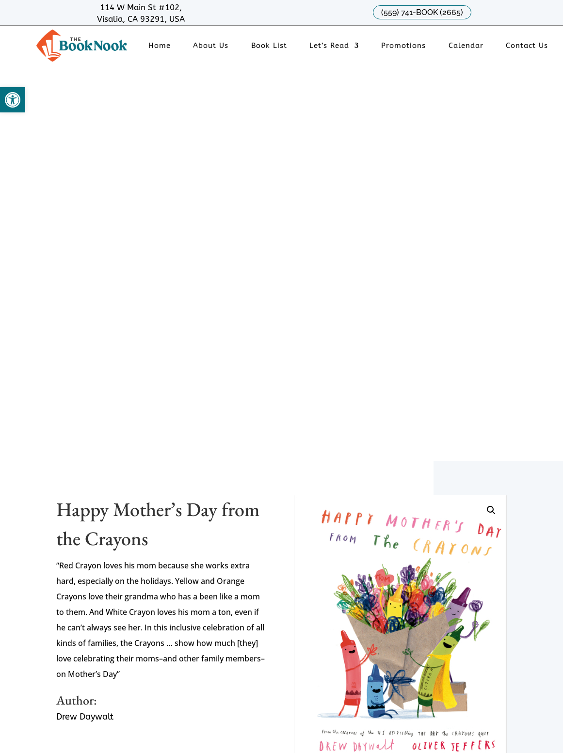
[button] (12, 99)
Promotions (403, 46)
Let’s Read (329, 46)
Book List (269, 46)
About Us (210, 46)
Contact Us (527, 46)
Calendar (466, 46)
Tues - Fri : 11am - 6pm (288, 494)
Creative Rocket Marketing (219, 713)
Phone (104, 494)
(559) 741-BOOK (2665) (422, 12)
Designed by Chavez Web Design (108, 713)
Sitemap (139, 702)
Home (159, 46)
